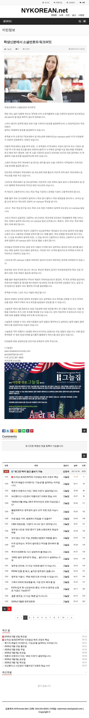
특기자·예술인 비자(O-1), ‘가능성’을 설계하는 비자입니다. (35, 484)
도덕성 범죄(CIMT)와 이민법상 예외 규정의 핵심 (34, 477)
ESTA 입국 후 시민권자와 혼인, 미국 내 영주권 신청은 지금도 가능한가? (35, 589)
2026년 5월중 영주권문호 (23, 601)
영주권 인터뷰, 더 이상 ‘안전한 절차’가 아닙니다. (33, 566)
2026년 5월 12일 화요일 (14, 636)
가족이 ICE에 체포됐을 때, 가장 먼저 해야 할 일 (33, 582)
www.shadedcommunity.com (17, 350)
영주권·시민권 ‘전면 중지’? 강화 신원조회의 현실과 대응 (34, 531)
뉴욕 (61, 15)
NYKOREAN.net (44, 10)
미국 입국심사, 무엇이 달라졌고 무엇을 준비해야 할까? (35, 545)
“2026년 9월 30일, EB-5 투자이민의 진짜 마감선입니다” (35, 503)
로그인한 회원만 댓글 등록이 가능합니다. (44, 446)
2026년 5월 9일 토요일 (14, 653)
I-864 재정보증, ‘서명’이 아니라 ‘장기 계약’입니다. (34, 524)
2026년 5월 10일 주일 (13, 649)
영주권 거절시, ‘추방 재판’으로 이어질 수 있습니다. (34, 576)
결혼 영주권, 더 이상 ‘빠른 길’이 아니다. (29, 596)
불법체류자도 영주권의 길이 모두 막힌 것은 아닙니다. (34, 511)
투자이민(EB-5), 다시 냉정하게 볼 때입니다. (31, 552)
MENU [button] (7, 21)
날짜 (75, 466)
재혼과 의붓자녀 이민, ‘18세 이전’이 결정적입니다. (34, 491)
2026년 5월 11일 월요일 (14, 646)
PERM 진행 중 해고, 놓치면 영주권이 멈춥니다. (33, 571)
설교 (74, 15)
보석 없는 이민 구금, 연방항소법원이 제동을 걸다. (34, 538)
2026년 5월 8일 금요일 (14, 659)
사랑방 (81, 15)
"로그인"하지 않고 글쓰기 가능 (26, 471)
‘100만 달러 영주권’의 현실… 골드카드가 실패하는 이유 (36, 558)
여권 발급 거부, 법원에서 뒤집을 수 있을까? (31, 518)
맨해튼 (54, 15)
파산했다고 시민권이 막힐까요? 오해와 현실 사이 (34, 496)
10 (63, 618)
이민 (67, 15)
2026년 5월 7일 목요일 (14, 662)
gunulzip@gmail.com (13, 354)
